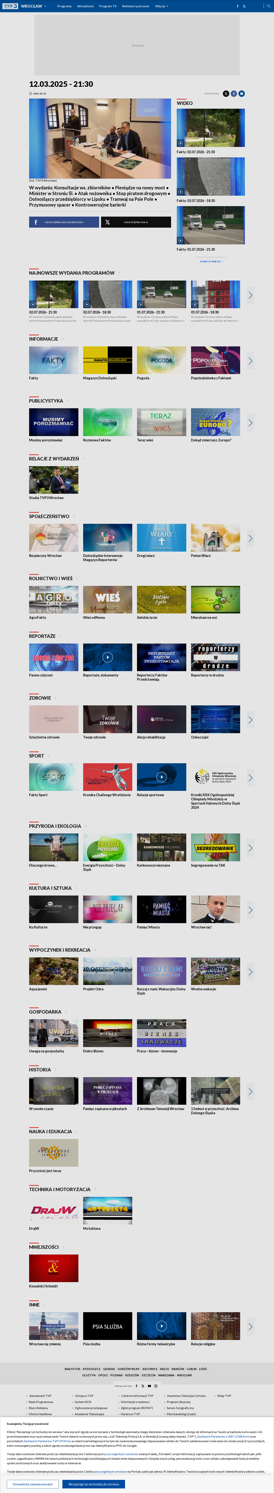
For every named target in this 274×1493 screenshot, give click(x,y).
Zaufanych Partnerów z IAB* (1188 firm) (223, 1436)
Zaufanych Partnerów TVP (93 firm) (47, 1441)
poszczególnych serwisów (121, 1454)
